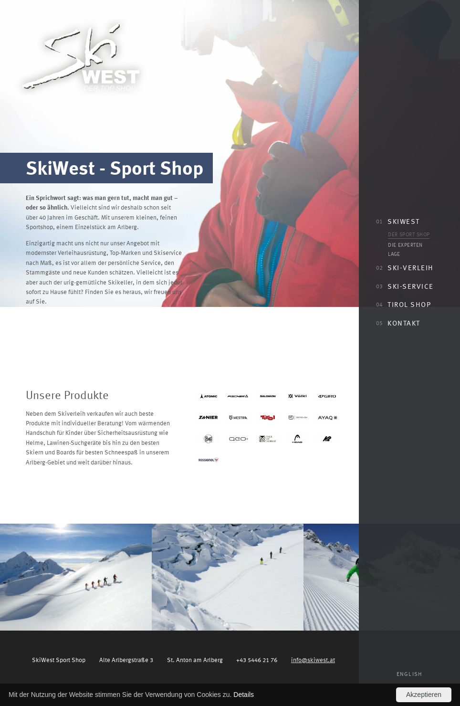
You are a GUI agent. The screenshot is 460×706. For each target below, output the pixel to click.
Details (243, 694)
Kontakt (398, 322)
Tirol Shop (403, 304)
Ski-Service (404, 286)
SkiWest (397, 221)
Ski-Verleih (404, 267)
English (409, 673)
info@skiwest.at (313, 659)
